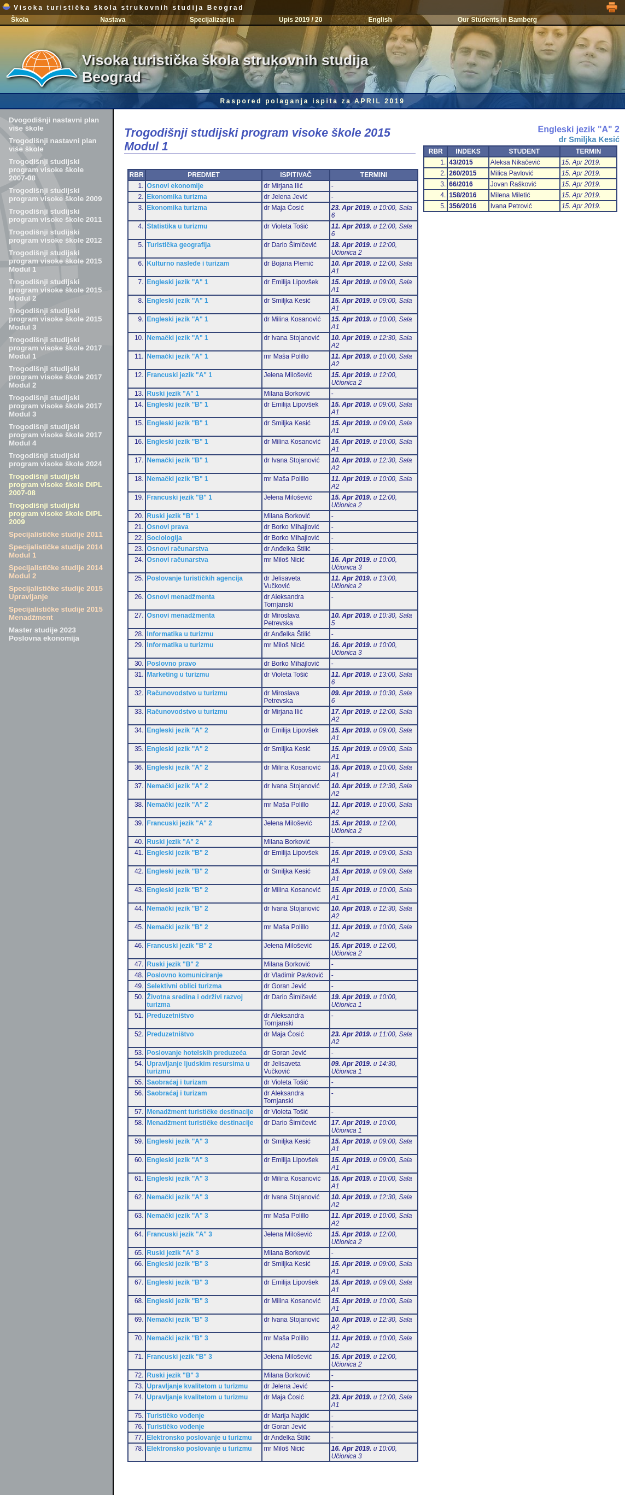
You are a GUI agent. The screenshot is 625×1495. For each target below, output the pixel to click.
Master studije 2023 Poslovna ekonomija (44, 634)
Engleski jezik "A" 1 (177, 282)
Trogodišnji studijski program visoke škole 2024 (55, 460)
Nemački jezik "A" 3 (177, 1197)
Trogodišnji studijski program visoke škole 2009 (55, 194)
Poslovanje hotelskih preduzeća (197, 1053)
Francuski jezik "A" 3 (179, 1234)
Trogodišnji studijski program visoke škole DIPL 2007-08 (55, 484)
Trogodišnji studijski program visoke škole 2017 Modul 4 (55, 435)
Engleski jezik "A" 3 (177, 1141)
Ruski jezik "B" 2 (173, 964)
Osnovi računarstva (177, 549)
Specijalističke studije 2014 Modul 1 (56, 551)
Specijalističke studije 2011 (56, 534)
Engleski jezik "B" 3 (177, 1264)
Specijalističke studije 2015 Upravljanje (56, 592)
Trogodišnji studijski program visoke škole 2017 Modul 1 (55, 348)
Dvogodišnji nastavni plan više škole (54, 124)
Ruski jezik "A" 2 (173, 842)
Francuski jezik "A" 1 (179, 375)
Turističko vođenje (176, 1416)
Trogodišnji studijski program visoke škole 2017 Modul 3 (55, 406)
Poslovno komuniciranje (185, 975)
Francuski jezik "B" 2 (179, 945)
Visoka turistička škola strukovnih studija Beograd (123, 7)
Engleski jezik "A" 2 (177, 730)
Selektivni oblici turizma (184, 986)
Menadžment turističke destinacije (200, 1112)
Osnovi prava (168, 527)
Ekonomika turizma (177, 197)
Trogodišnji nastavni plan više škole (53, 145)
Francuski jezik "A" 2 (179, 823)
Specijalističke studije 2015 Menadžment (56, 613)
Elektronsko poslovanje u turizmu (199, 1437)
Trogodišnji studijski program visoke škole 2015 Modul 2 (55, 290)
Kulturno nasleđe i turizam (188, 263)
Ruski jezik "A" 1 (173, 393)
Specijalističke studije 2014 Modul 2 (56, 572)
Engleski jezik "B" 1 (177, 404)
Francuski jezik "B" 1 (179, 497)
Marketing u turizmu (178, 674)
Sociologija (164, 538)
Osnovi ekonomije (175, 186)
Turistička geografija (179, 245)
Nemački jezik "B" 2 (177, 908)
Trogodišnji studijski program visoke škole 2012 (55, 236)
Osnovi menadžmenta (181, 597)
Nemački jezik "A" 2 (177, 786)
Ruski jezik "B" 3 (173, 1375)
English (380, 20)
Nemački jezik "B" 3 (177, 1319)
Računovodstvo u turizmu (187, 693)
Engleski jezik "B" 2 (177, 853)
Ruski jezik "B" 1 (173, 516)
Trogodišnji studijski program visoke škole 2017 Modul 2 (55, 377)
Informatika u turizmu (180, 634)
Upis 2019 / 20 (300, 20)
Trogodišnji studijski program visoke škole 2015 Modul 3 (55, 319)
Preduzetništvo (170, 1015)
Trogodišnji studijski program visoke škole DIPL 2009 (55, 513)
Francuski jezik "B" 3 (179, 1357)
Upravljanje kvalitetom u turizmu (197, 1386)
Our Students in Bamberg (497, 20)
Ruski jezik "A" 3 (173, 1253)
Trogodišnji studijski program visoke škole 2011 (55, 215)
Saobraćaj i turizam (177, 1082)
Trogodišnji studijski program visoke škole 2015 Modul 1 (55, 261)
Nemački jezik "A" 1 (177, 338)
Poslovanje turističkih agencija (195, 578)
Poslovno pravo (171, 663)
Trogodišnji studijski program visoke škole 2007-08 (46, 169)
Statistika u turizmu (177, 226)
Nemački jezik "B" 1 (177, 460)
